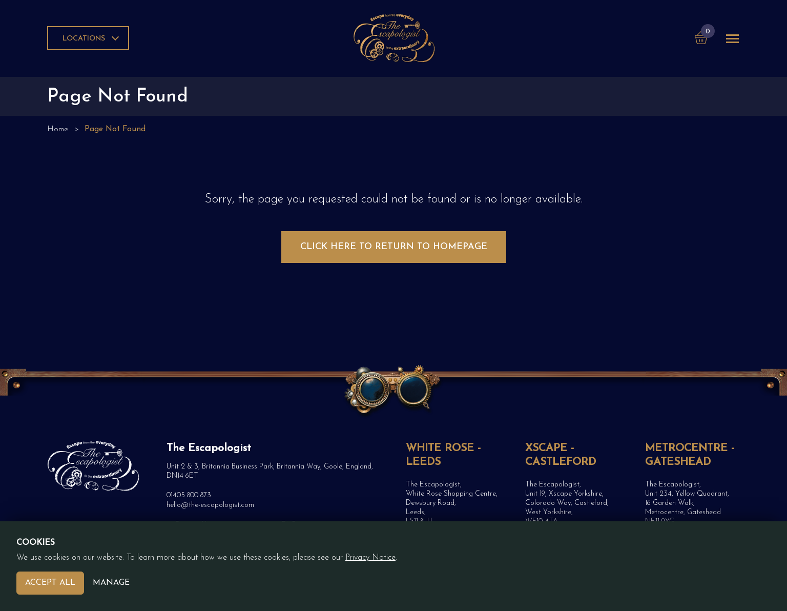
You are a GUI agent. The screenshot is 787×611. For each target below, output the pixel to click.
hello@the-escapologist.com (210, 505)
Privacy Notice (370, 558)
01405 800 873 (189, 495)
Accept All (50, 583)
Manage (111, 583)
